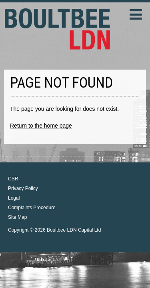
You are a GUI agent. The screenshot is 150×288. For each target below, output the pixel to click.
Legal (14, 198)
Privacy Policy (23, 188)
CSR (13, 179)
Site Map (17, 217)
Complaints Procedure (32, 207)
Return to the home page (41, 125)
